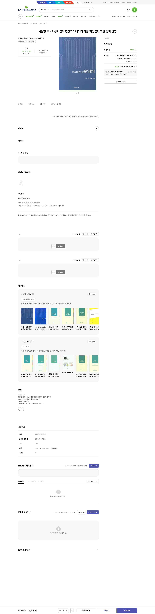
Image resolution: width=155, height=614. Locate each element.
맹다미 (20, 38)
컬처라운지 (92, 16)
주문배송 (123, 2)
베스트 (46, 16)
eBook (51, 3)
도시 (49, 206)
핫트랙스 (68, 3)
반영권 (36, 38)
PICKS (75, 16)
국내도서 (24, 23)
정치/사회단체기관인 (28, 299)
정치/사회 (32, 23)
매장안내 (129, 2)
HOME (19, 23)
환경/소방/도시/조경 (40, 206)
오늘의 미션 (115, 16)
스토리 (77, 3)
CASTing (83, 16)
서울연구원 (21, 41)
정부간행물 (42, 23)
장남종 (25, 38)
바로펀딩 (68, 16)
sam (59, 2)
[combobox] (44, 9)
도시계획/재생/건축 (58, 206)
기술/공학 (28, 206)
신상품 (53, 16)
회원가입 (104, 2)
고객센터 (135, 2)
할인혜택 (122, 16)
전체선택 (77, 234)
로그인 (110, 2)
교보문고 (42, 3)
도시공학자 (26, 347)
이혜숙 (31, 38)
